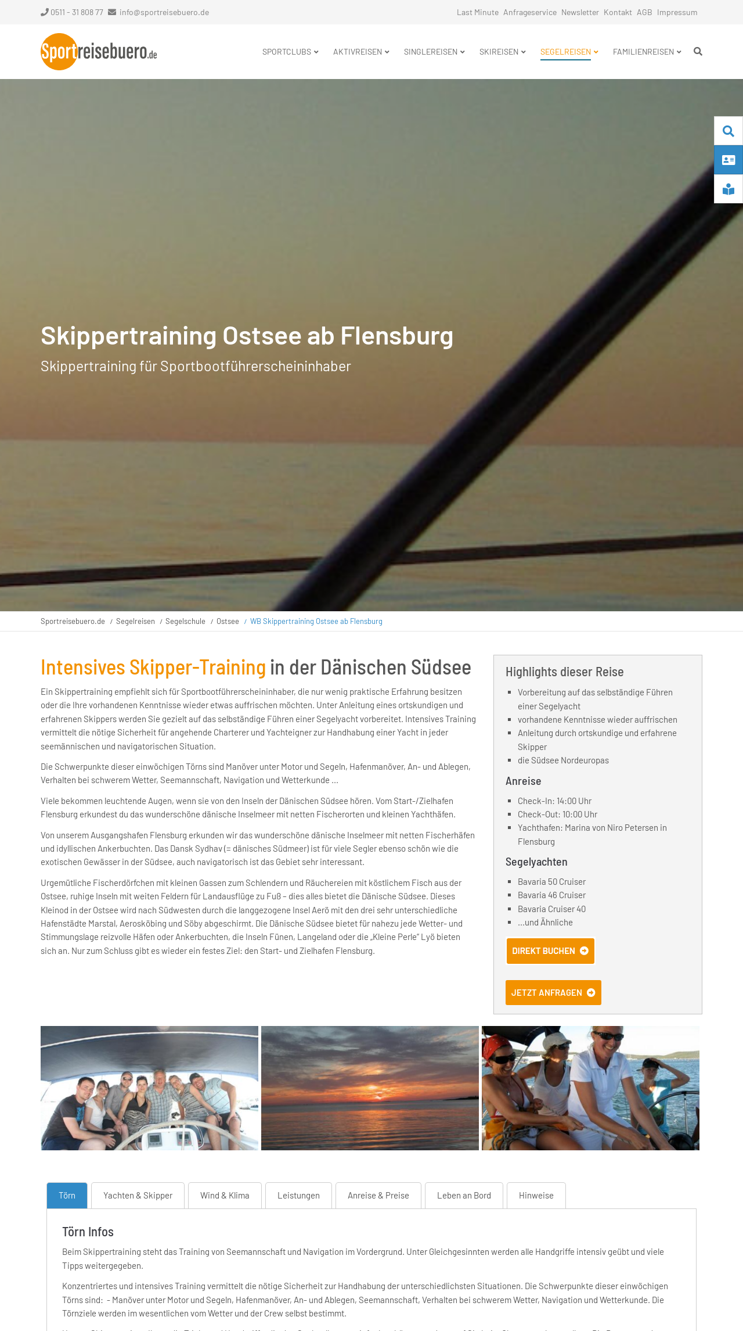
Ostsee (228, 621)
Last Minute (478, 12)
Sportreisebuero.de (73, 621)
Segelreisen (135, 621)
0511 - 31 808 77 (72, 12)
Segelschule (185, 621)
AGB (644, 12)
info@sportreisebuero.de (164, 12)
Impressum (677, 12)
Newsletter (580, 12)
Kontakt (618, 12)
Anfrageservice (530, 12)
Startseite (99, 51)
